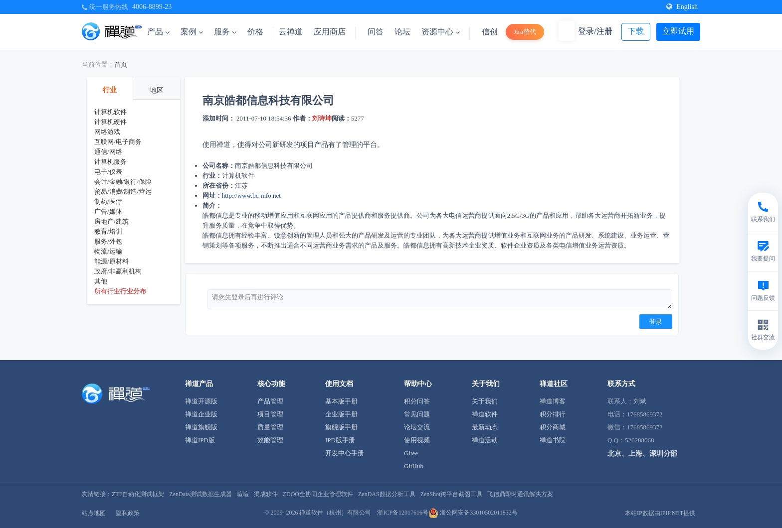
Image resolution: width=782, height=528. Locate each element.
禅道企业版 (201, 414)
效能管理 (270, 440)
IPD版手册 (340, 440)
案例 (192, 31)
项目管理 (270, 414)
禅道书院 (553, 440)
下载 (636, 31)
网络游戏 (107, 131)
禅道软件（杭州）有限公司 (335, 512)
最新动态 (485, 427)
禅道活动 (485, 440)
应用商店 (330, 31)
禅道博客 (553, 401)
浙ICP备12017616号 (402, 512)
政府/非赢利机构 (118, 271)
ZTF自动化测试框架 (138, 494)
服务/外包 (108, 241)
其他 (100, 281)
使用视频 (417, 440)
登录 (655, 321)
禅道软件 (485, 414)
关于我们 (485, 401)
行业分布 (133, 291)
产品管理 (270, 401)
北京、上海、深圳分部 (642, 453)
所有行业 (107, 291)
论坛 (402, 31)
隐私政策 (128, 513)
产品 (158, 31)
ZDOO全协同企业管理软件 (318, 494)
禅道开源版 (201, 401)
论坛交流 (417, 427)
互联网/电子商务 (118, 141)
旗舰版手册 (341, 427)
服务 (225, 31)
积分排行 (553, 414)
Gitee (411, 453)
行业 (110, 90)
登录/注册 (595, 31)
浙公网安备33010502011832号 (473, 512)
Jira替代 (525, 31)
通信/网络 (108, 151)
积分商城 (553, 427)
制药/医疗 (108, 201)
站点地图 (94, 513)
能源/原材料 (111, 261)
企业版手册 (341, 414)
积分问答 (417, 401)
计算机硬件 (110, 122)
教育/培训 (108, 231)
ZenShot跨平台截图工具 (451, 494)
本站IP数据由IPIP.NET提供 (660, 513)
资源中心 (440, 31)
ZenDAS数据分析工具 (386, 494)
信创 (490, 31)
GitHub (413, 466)
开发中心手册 (344, 453)
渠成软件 (266, 494)
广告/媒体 (108, 211)
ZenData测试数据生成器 (200, 494)
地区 (157, 90)
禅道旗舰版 (201, 427)
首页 (120, 64)
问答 (376, 31)
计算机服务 (110, 161)
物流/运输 (108, 251)
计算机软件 (110, 112)
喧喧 (243, 494)
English (682, 6)
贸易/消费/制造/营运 (123, 191)
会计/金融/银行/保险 (123, 181)
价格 (255, 31)
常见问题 (417, 414)
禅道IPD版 (200, 440)
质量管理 (270, 427)
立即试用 (678, 31)
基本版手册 (341, 401)
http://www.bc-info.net (251, 195)
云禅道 (291, 31)
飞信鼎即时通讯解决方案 (520, 494)
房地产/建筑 (111, 221)
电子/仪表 (108, 171)
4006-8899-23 (152, 6)
